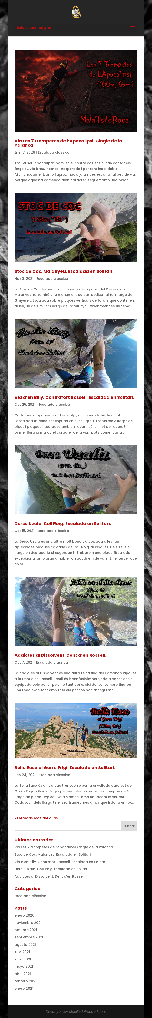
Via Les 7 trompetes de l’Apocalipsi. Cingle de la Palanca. (68, 143)
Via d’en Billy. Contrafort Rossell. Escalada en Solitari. (74, 397)
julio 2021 (22, 952)
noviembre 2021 (28, 922)
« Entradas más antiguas (36, 818)
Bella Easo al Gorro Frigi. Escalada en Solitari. (65, 768)
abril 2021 (23, 973)
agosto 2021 (25, 944)
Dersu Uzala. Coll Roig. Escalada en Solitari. (63, 523)
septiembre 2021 (29, 937)
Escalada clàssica (54, 152)
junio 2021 (23, 959)
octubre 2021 (26, 929)
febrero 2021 (25, 981)
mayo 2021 (24, 966)
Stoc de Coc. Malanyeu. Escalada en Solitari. (64, 271)
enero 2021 (24, 988)
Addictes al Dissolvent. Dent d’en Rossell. (60, 655)
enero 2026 (24, 915)
